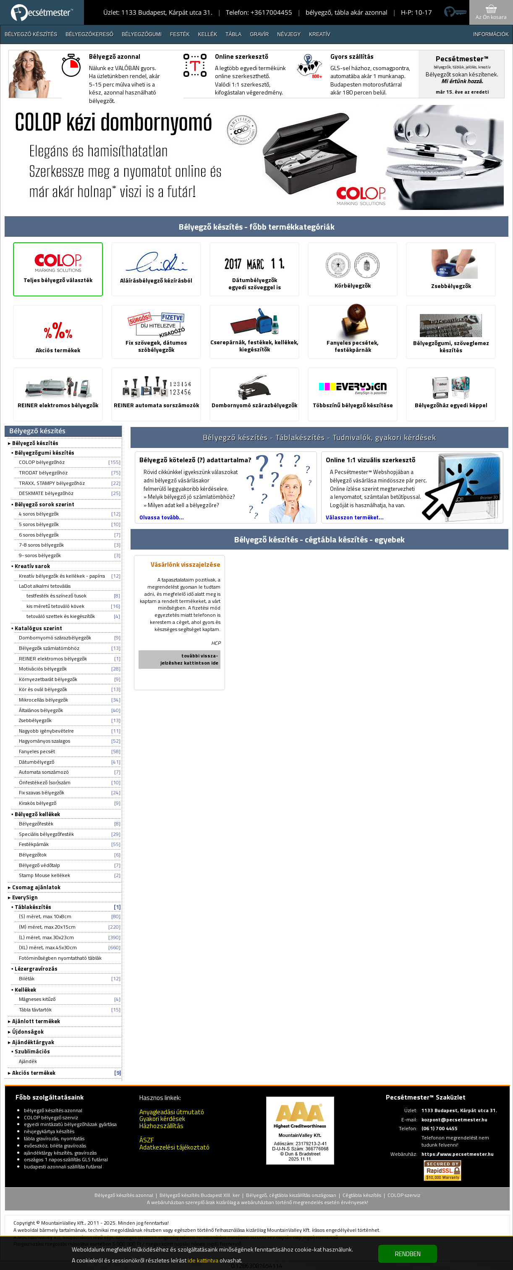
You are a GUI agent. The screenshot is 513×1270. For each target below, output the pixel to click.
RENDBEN (408, 1254)
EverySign (25, 897)
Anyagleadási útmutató (171, 1112)
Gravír (259, 34)
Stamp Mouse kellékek (44, 875)
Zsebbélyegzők (35, 720)
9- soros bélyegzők (40, 555)
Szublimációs (32, 1051)
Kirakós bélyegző (37, 803)
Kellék (207, 34)
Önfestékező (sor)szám (45, 782)
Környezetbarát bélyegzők (48, 679)
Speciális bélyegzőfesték (46, 834)
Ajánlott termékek (36, 1021)
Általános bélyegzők (41, 710)
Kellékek (25, 989)
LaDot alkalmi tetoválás (45, 586)
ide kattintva (203, 1260)
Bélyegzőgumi (142, 34)
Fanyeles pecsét (37, 751)
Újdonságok (28, 1031)
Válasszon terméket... (355, 517)
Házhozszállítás (161, 1126)
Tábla (233, 34)
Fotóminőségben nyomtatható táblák (60, 958)
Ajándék (28, 1061)
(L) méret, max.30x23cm (46, 937)
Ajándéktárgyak (33, 1042)
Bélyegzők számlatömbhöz (49, 648)
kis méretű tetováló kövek (55, 606)
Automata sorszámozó (44, 772)
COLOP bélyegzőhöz (42, 462)
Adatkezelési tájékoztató (174, 1147)
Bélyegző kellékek (37, 814)
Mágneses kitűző (37, 999)
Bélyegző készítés (31, 34)
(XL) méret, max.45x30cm (48, 947)
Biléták (26, 978)
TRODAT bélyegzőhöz (43, 473)
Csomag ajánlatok (36, 887)
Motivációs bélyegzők (43, 669)
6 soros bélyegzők (39, 535)
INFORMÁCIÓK (491, 34)
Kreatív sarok (32, 566)
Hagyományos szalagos (44, 741)
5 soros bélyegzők (39, 524)
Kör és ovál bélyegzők (43, 689)
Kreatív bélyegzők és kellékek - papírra (62, 576)
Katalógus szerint (38, 628)
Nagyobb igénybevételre (46, 731)
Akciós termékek (33, 1072)
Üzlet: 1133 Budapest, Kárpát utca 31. (157, 12)
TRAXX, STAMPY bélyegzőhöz (52, 483)
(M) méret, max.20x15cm (47, 927)
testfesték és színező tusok (56, 596)
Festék (180, 34)
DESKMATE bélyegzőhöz (46, 493)
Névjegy (289, 34)
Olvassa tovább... (161, 517)
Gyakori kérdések (162, 1118)
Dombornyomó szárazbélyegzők (55, 638)
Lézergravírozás (36, 968)
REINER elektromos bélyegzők (53, 658)
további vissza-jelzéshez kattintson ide (189, 659)
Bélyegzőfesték (36, 823)
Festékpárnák (34, 844)
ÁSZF (146, 1140)
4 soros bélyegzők (39, 514)
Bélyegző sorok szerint (44, 504)
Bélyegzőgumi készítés (44, 452)
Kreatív (319, 34)
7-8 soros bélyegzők (41, 545)
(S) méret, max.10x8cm (45, 916)
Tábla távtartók (35, 1009)
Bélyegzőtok (33, 855)
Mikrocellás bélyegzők (43, 700)
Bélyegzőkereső (89, 34)
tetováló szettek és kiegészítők (60, 616)
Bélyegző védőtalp (39, 865)
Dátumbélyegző (36, 762)
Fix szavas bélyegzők (41, 792)
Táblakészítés (33, 907)
